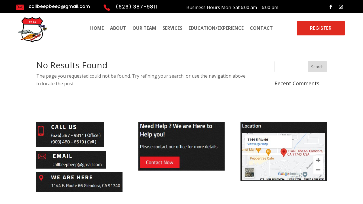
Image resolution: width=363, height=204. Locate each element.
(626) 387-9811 (136, 6)
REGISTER (321, 28)
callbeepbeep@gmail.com (59, 6)
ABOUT (118, 28)
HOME (97, 28)
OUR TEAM (144, 28)
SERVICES (172, 28)
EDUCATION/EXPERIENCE (216, 28)
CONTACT (261, 28)
